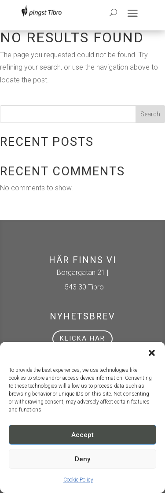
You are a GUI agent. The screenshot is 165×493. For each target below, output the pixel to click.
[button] (151, 352)
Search (150, 114)
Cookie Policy (78, 480)
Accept (82, 435)
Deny (82, 459)
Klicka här (82, 338)
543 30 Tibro (82, 287)
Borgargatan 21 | (82, 272)
